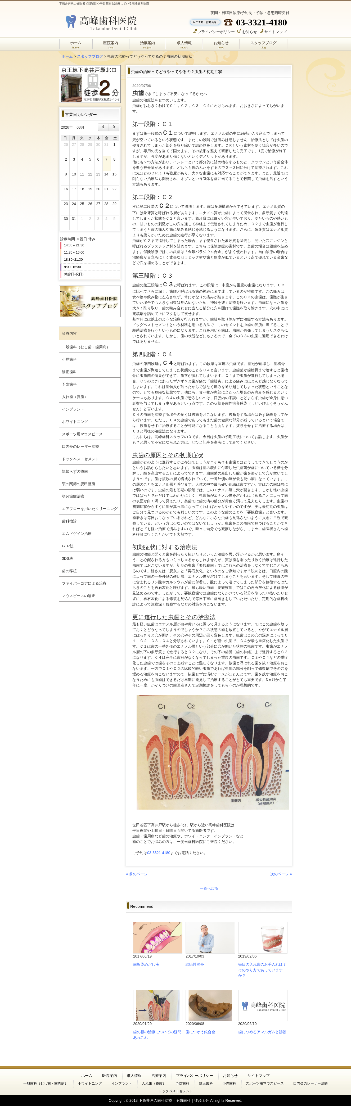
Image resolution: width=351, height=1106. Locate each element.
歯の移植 (69, 571)
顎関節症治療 (73, 496)
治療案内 (158, 1075)
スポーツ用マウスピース (82, 434)
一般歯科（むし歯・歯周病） (86, 347)
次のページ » (281, 874)
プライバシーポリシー (216, 31)
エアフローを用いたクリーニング (90, 509)
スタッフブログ (90, 56)
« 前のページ (137, 874)
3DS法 (67, 558)
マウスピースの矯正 (78, 596)
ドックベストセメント (80, 459)
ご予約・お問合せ (206, 22)
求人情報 (134, 1075)
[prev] (103, 127)
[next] (114, 127)
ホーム (67, 56)
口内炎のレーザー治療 (80, 446)
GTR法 (68, 546)
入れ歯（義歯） (75, 397)
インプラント (73, 409)
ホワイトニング (75, 421)
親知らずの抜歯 (75, 471)
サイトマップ (275, 31)
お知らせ (249, 31)
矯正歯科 (69, 372)
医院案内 (109, 1075)
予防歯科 (69, 384)
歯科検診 (69, 521)
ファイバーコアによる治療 (84, 583)
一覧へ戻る (209, 888)
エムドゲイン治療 (77, 533)
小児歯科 (69, 359)
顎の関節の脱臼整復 (78, 484)
